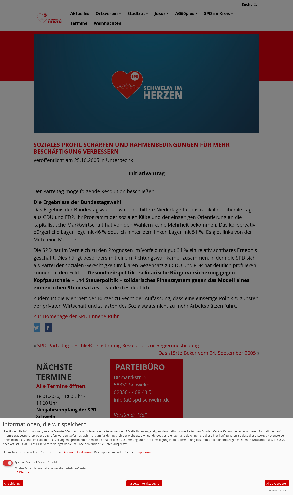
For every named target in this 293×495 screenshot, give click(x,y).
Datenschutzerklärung (77, 452)
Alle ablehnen (13, 483)
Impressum (144, 452)
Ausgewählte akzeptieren (144, 483)
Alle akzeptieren (277, 483)
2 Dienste (22, 472)
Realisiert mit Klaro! (279, 490)
